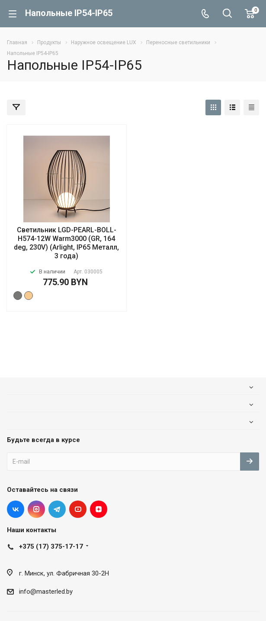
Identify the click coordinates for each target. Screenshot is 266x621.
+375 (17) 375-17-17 (51, 546)
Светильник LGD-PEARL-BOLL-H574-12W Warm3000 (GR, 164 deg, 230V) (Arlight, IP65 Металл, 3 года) (66, 243)
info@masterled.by (46, 591)
